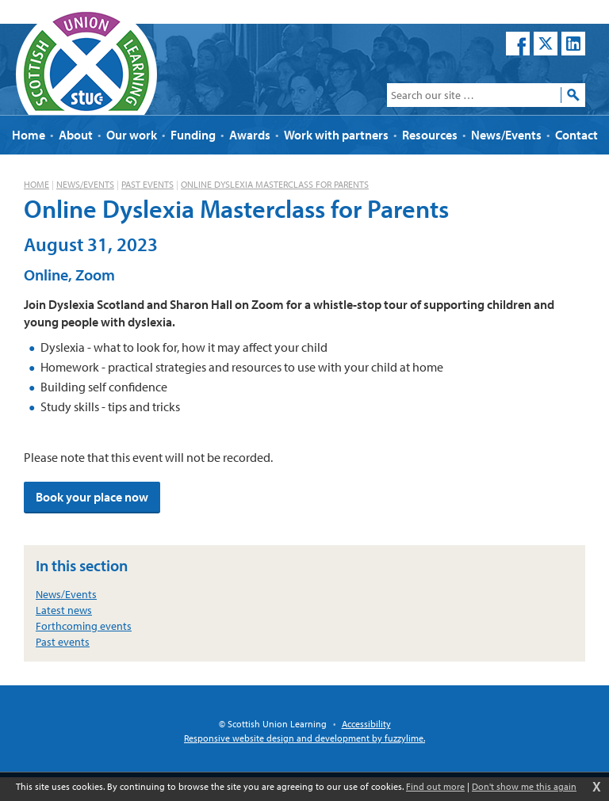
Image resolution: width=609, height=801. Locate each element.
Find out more (435, 786)
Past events (147, 184)
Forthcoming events (84, 626)
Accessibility (366, 724)
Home (36, 184)
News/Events (85, 184)
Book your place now (92, 497)
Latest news (64, 610)
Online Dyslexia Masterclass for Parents (275, 184)
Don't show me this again (524, 786)
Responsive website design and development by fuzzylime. (304, 738)
